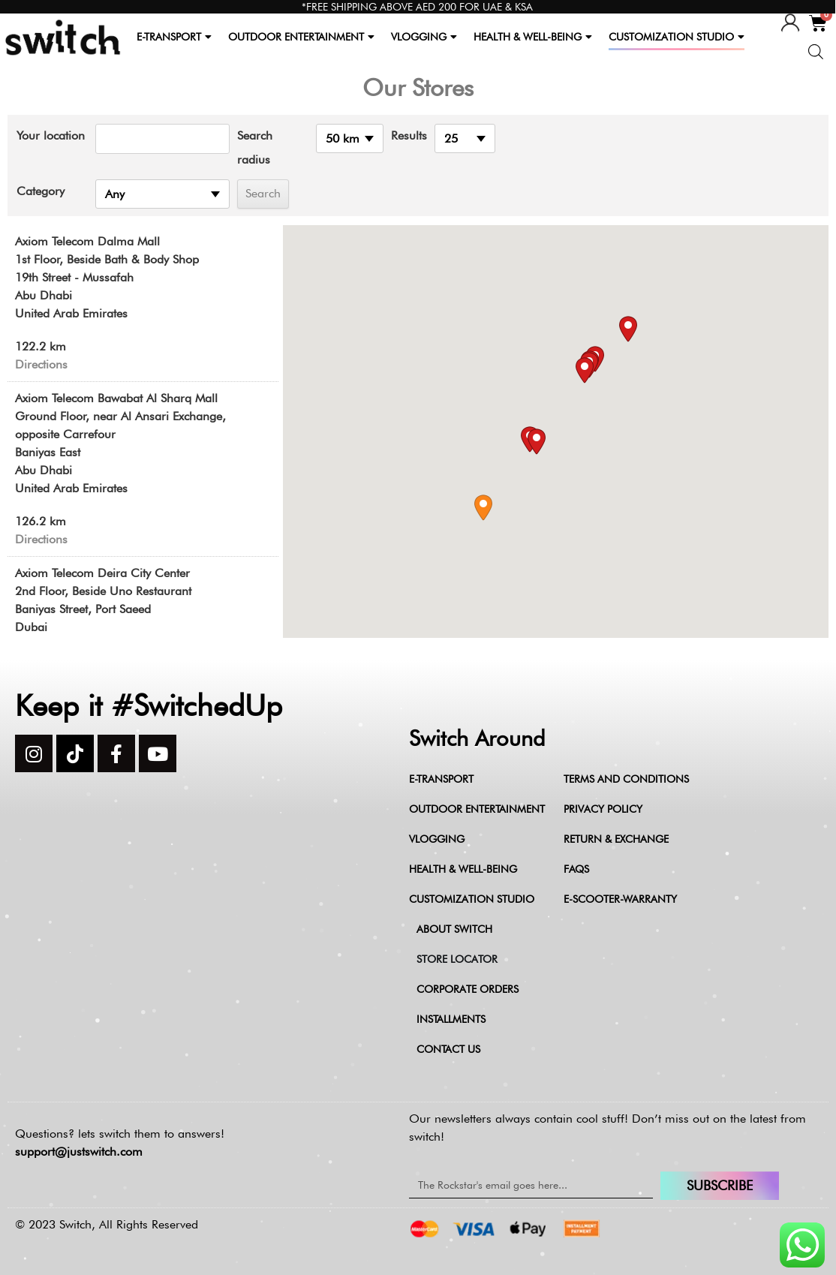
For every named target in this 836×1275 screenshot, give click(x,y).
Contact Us (448, 1049)
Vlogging (437, 839)
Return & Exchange (616, 839)
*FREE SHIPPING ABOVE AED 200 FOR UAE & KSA (417, 7)
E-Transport (441, 779)
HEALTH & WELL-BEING (533, 37)
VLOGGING (424, 37)
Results (409, 135)
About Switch (454, 929)
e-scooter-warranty (620, 899)
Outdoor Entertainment (477, 809)
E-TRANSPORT (174, 37)
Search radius (254, 147)
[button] (483, 508)
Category (41, 191)
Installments (451, 1019)
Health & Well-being (463, 869)
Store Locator (457, 959)
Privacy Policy (603, 809)
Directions (41, 364)
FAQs (576, 869)
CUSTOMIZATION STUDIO (676, 37)
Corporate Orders (467, 989)
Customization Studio (471, 899)
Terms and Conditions (626, 779)
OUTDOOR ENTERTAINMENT (301, 37)
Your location (51, 135)
